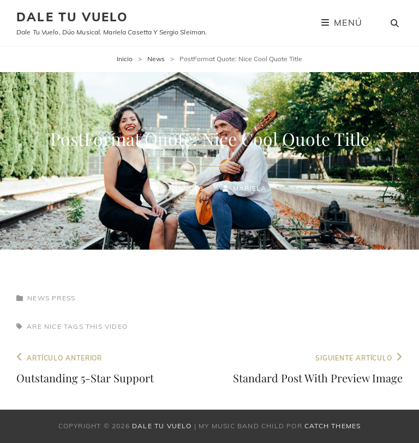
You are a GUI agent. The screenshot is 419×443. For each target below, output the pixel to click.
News (156, 59)
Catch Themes (332, 426)
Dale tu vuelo (72, 17)
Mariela (249, 188)
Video (116, 326)
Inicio (125, 59)
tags (73, 326)
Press (63, 298)
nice (53, 326)
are (34, 326)
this (94, 326)
